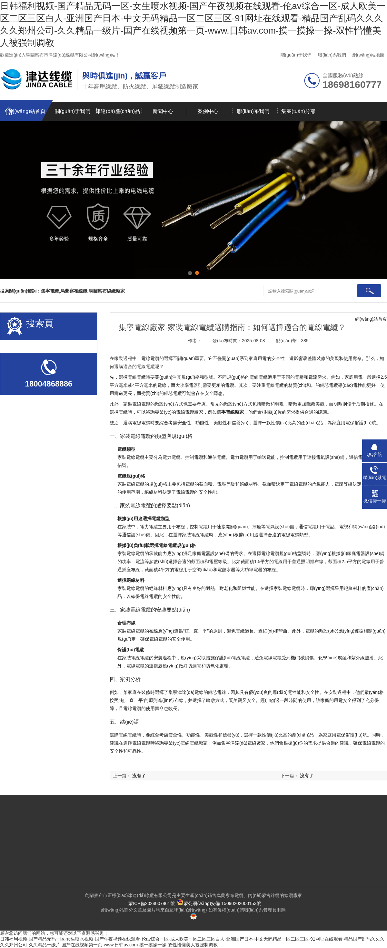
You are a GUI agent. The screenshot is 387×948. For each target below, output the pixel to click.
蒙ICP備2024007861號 (151, 903)
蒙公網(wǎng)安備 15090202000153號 (219, 903)
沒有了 (306, 775)
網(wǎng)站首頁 (27, 111)
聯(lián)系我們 (332, 54)
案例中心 (208, 111)
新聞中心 (163, 111)
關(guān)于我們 (296, 54)
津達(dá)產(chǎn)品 (117, 111)
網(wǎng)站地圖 (368, 54)
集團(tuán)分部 (298, 111)
